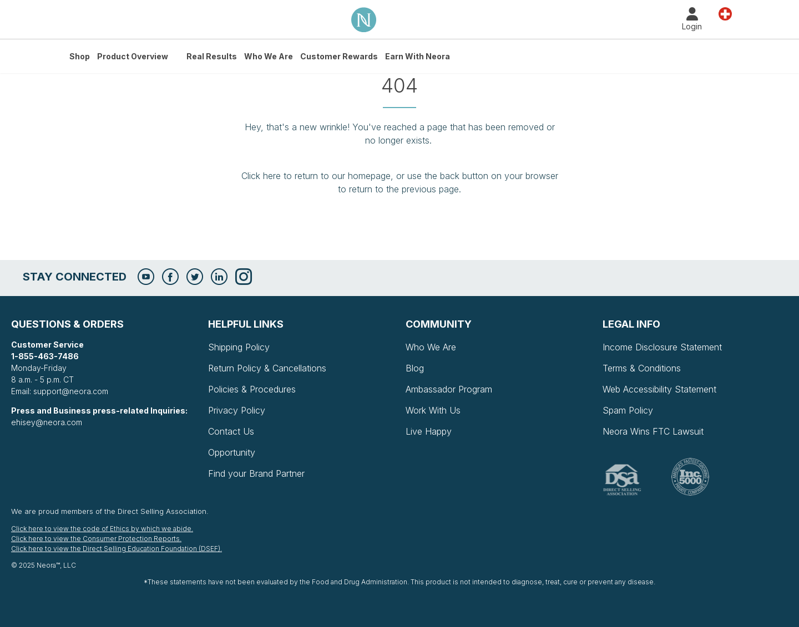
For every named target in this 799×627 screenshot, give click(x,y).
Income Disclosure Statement (662, 347)
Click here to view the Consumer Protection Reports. (96, 538)
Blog (415, 368)
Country (725, 13)
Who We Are (268, 56)
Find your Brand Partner (256, 473)
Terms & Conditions (642, 368)
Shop (79, 56)
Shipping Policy (239, 347)
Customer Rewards (339, 56)
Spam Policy (628, 410)
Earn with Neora (417, 56)
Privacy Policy (236, 410)
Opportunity (231, 452)
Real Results (211, 56)
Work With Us (433, 410)
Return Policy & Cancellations (267, 368)
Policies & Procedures (252, 389)
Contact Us (231, 431)
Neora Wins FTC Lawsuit (653, 431)
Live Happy (429, 431)
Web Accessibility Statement (659, 389)
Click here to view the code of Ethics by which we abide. (102, 528)
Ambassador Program (449, 389)
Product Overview (132, 56)
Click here (261, 175)
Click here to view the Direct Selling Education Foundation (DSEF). (116, 548)
